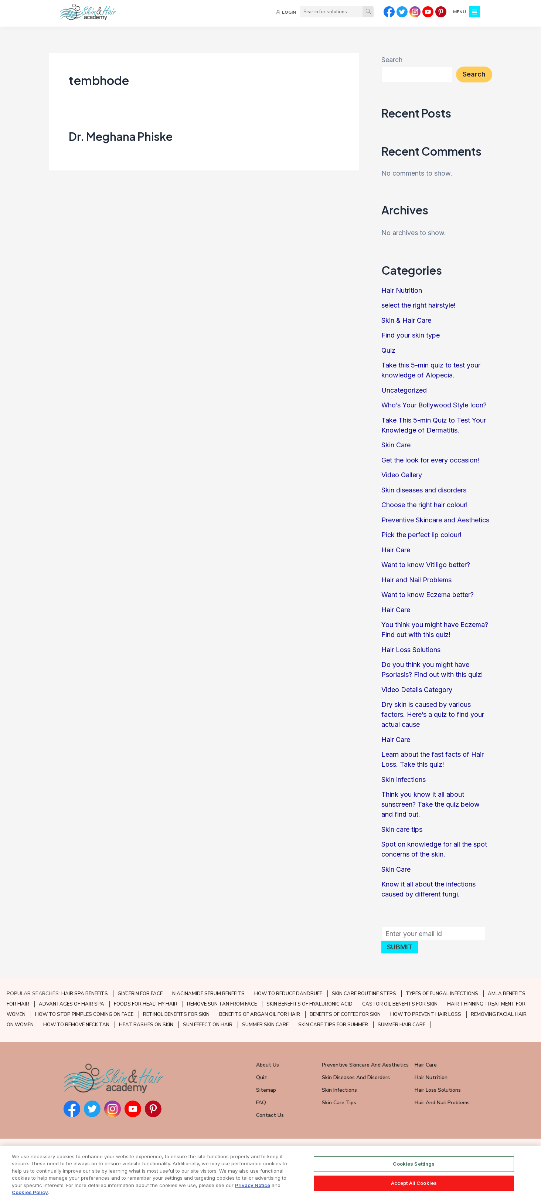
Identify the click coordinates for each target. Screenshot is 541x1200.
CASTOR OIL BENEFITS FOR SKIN (400, 1004)
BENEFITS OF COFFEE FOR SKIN (345, 1014)
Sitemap (266, 1090)
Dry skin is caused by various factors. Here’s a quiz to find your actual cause (432, 714)
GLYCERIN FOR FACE (140, 993)
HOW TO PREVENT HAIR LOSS (425, 1014)
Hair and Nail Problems (416, 580)
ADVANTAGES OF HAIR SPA (71, 1004)
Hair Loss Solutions (410, 650)
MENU (459, 12)
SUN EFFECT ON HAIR (207, 1024)
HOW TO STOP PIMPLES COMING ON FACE (84, 1014)
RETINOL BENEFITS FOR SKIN (176, 1014)
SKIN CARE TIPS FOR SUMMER (333, 1024)
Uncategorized (404, 390)
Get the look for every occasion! (430, 460)
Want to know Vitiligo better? (425, 565)
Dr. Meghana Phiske (121, 136)
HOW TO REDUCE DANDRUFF (288, 993)
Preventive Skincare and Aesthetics (435, 520)
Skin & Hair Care (406, 320)
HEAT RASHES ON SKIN (146, 1024)
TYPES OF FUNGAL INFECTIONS (442, 993)
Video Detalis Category (416, 690)
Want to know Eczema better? (427, 595)
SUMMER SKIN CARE (265, 1024)
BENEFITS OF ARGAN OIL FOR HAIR (259, 1014)
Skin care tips (401, 829)
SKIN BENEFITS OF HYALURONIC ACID (309, 1004)
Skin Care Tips (339, 1102)
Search (391, 60)
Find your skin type (410, 335)
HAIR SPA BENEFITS (84, 993)
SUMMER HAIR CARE (401, 1024)
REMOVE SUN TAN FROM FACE (222, 1004)
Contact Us (270, 1115)
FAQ (261, 1102)
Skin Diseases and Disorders (356, 1077)
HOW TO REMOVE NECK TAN (76, 1024)
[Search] (368, 11)
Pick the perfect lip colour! (421, 535)
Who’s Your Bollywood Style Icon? (434, 405)
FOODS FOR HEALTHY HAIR (145, 1004)
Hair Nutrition (401, 290)
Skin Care (396, 445)
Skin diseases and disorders (423, 490)
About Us (267, 1064)
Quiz (388, 350)
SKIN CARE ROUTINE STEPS (364, 993)
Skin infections (403, 779)
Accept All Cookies (414, 1191)
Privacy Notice (252, 1193)
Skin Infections (339, 1090)
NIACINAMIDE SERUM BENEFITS (208, 993)
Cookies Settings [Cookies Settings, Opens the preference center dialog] (414, 1172)
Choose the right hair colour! (424, 505)
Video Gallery (401, 475)
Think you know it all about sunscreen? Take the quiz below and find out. (430, 804)
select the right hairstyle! (418, 305)
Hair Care (395, 550)
